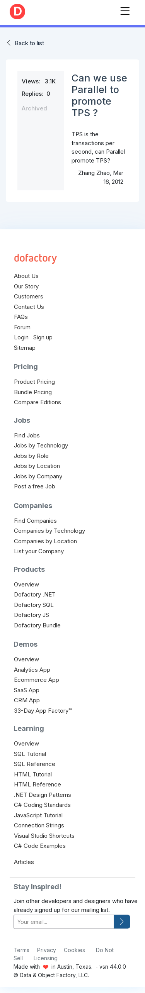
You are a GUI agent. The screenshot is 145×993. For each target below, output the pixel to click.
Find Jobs (27, 435)
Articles (24, 862)
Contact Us (29, 306)
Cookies (74, 950)
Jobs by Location (37, 465)
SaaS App (26, 690)
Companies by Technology (49, 530)
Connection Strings (39, 825)
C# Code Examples (40, 845)
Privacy (46, 950)
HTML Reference (37, 784)
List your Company (39, 551)
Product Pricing (34, 381)
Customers (28, 296)
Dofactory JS (31, 615)
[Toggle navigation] (125, 9)
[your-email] (64, 922)
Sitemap (25, 347)
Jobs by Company (38, 476)
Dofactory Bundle (37, 625)
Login (21, 337)
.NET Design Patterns (42, 794)
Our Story (26, 286)
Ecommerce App (36, 679)
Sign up (43, 337)
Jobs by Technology (41, 445)
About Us (26, 276)
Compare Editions (37, 402)
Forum (22, 327)
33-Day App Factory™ (43, 710)
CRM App (27, 700)
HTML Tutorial (33, 774)
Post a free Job (34, 486)
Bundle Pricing (33, 392)
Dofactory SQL (34, 604)
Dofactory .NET (35, 594)
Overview (26, 584)
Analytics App (32, 669)
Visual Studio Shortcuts (44, 835)
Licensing (46, 958)
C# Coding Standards (42, 804)
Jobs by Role (31, 455)
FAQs (21, 316)
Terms (21, 950)
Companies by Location (45, 541)
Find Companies (35, 520)
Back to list (29, 43)
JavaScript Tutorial (38, 815)
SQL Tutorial (30, 753)
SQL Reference (34, 764)
